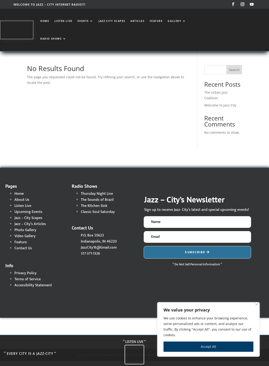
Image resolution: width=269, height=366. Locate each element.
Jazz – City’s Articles (30, 229)
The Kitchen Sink (94, 211)
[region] (208, 329)
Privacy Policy (25, 278)
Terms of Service (27, 284)
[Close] (256, 304)
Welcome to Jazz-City (220, 110)
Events (83, 21)
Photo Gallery (25, 235)
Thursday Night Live (97, 198)
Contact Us (23, 253)
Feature (156, 21)
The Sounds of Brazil (97, 205)
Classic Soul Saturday (98, 217)
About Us (21, 205)
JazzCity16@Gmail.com (99, 252)
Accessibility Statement (33, 290)
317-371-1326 (90, 258)
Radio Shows (50, 38)
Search (234, 74)
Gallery (174, 21)
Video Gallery (25, 241)
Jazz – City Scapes (28, 223)
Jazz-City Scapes (112, 21)
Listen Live (63, 21)
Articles (137, 21)
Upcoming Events (28, 217)
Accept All (208, 346)
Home (44, 21)
